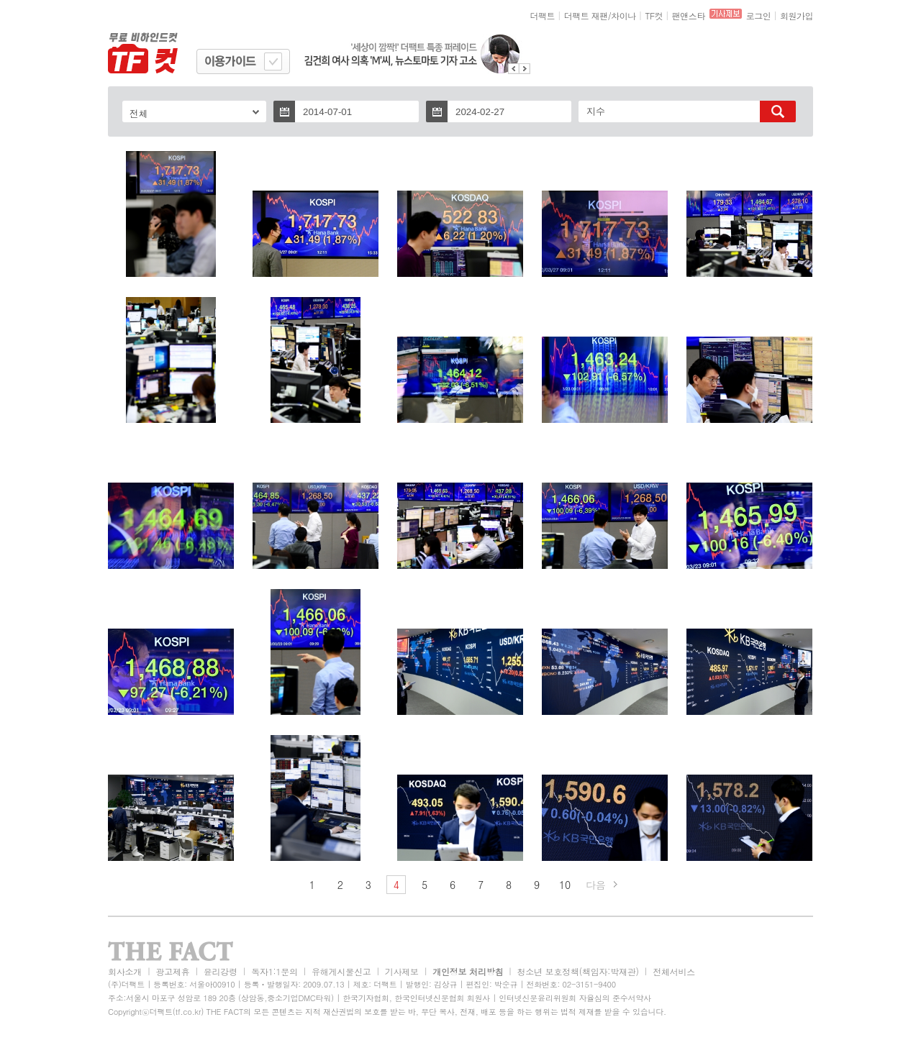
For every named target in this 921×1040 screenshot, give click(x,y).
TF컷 (654, 15)
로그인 (758, 15)
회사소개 (125, 971)
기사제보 (402, 971)
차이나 (623, 15)
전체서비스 (674, 971)
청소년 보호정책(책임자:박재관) (578, 971)
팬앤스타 (688, 15)
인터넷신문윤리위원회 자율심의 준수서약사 (575, 998)
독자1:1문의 (274, 971)
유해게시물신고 (341, 971)
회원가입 (796, 15)
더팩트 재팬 (586, 15)
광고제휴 (172, 971)
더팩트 (542, 15)
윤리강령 (220, 971)
